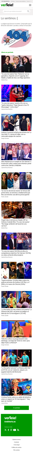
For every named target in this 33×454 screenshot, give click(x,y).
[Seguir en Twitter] (5, 430)
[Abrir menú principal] (30, 5)
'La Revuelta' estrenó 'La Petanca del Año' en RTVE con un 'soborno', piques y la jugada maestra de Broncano (16, 370)
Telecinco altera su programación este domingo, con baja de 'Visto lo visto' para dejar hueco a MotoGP (15, 341)
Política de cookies (16, 447)
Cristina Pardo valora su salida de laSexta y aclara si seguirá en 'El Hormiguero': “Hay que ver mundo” (16, 399)
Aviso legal (16, 444)
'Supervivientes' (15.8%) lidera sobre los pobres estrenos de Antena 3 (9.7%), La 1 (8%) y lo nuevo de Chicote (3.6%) (15, 282)
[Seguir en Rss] (18, 430)
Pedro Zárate (4, 196)
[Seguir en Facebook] (8, 430)
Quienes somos (16, 439)
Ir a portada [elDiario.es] (16, 408)
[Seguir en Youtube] (14, 430)
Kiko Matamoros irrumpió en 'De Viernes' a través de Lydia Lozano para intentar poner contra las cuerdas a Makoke (16, 163)
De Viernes (13, 1)
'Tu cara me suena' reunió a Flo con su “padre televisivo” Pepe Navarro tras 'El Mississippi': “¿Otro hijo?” (15, 105)
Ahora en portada (7, 52)
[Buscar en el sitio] (14, 11)
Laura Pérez (4, 403)
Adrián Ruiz (4, 80)
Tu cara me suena (30, 1)
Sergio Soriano (5, 138)
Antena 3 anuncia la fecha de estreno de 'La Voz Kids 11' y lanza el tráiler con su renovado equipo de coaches (16, 134)
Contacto (16, 442)
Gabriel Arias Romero (6, 109)
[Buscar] (28, 11)
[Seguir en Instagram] (11, 430)
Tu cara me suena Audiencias (21, 1)
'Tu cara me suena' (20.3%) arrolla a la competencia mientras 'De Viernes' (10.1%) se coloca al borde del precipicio (16, 253)
